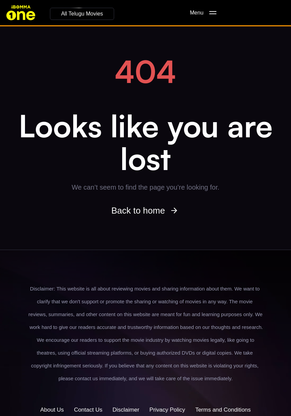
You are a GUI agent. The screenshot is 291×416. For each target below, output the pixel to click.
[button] (82, 14)
